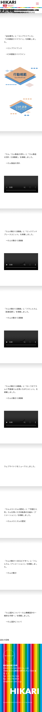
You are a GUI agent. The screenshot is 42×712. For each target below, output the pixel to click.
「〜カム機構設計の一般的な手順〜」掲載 (26, 10)
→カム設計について (13, 621)
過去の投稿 (4, 639)
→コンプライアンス (13, 48)
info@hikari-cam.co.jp (12, 681)
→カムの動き (10, 573)
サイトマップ (9, 656)
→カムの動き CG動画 (13, 240)
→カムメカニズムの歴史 (15, 521)
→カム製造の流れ (12, 163)
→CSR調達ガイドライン (14, 54)
